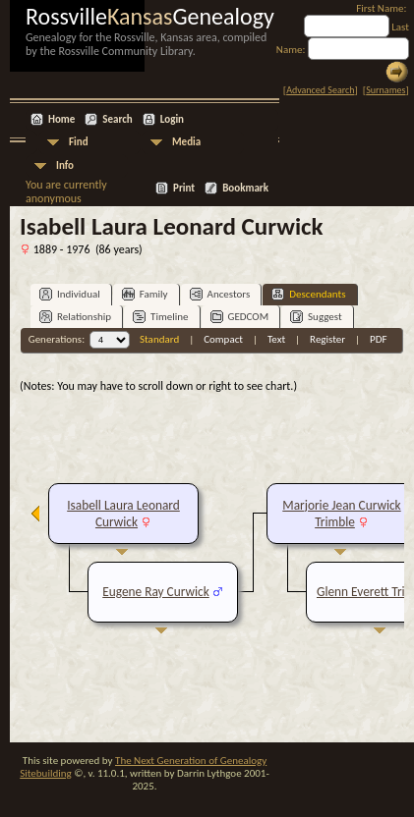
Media (186, 142)
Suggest (316, 316)
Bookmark (245, 188)
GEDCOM (239, 316)
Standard (159, 339)
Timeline (160, 316)
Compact (223, 339)
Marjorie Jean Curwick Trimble (341, 513)
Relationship (75, 316)
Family (145, 294)
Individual (69, 294)
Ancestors (220, 294)
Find (79, 142)
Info (65, 165)
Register (327, 339)
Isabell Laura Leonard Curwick (123, 513)
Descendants (308, 294)
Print (184, 188)
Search (117, 119)
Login (172, 119)
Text (276, 339)
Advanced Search (320, 89)
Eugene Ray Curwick (155, 591)
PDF (378, 339)
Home (61, 119)
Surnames (385, 89)
